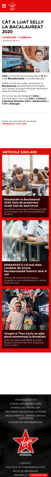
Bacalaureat (8, 123)
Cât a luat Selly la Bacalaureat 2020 (23, 26)
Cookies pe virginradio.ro (25, 422)
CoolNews (24, 37)
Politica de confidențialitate (25, 467)
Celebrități (9, 37)
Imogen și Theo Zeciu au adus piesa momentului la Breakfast (25, 335)
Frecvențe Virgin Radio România (25, 411)
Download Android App (25, 403)
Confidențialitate (39, 475)
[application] (42, 6)
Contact (25, 463)
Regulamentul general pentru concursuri (25, 417)
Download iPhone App (25, 407)
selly (24, 123)
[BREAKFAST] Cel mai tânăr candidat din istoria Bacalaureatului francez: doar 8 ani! (25, 269)
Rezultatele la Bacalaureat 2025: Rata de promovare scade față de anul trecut (22, 202)
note (18, 123)
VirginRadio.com (25, 400)
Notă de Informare (25, 471)
